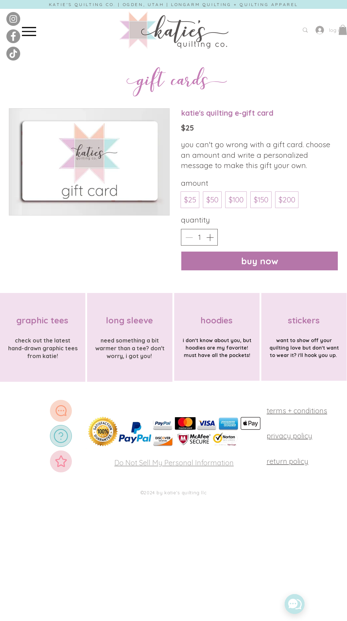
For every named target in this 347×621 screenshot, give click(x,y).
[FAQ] (61, 436)
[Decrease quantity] (189, 237)
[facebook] (13, 36)
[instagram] (13, 19)
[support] (61, 411)
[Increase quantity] (210, 237)
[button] (343, 30)
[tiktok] (13, 54)
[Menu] (29, 31)
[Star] (61, 461)
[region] (42, 337)
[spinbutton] (199, 237)
